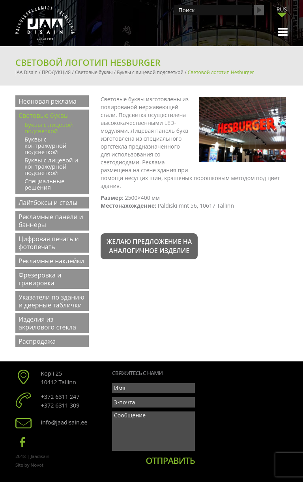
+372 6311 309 (60, 405)
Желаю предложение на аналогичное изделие (149, 246)
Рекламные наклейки (51, 261)
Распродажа (37, 341)
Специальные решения (44, 184)
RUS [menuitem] (282, 9)
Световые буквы (44, 115)
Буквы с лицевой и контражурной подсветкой (51, 166)
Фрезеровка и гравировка (40, 279)
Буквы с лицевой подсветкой (48, 128)
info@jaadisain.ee (64, 422)
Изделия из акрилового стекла (47, 323)
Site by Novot (29, 465)
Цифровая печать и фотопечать (49, 242)
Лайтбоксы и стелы (48, 202)
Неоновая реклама (48, 101)
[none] (282, 11)
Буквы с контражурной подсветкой (45, 145)
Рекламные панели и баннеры (51, 220)
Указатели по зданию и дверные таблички (51, 301)
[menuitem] (282, 9)
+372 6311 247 (60, 396)
